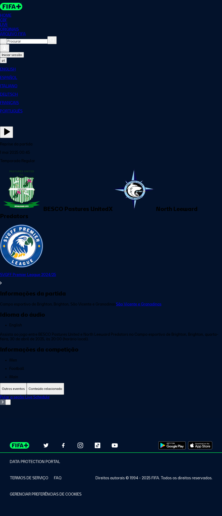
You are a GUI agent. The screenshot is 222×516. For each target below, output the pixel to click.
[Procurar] (52, 40)
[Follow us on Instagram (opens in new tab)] (80, 445)
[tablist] (111, 389)
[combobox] (27, 41)
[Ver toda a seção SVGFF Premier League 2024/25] (111, 278)
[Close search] (3, 41)
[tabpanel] (111, 406)
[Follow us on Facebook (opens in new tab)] (63, 445)
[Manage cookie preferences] (46, 494)
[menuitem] (111, 69)
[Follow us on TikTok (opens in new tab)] (97, 445)
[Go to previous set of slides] (2, 402)
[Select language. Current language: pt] (3, 60)
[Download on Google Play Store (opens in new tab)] (172, 445)
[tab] (13, 389)
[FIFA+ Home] (11, 6)
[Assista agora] (6, 132)
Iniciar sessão (12, 55)
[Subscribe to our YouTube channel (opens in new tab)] (115, 445)
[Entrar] (4, 48)
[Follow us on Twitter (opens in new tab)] (46, 445)
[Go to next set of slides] (8, 402)
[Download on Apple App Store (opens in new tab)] (200, 445)
